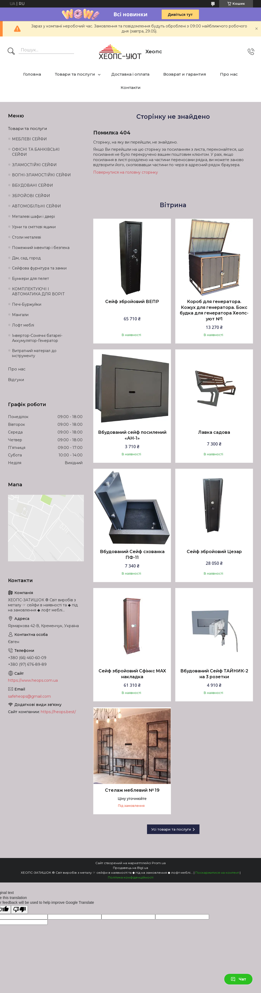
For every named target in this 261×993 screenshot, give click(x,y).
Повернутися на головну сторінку (125, 172)
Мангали (20, 314)
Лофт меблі (23, 325)
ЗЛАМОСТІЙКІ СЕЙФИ (34, 164)
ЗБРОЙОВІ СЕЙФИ (31, 195)
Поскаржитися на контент (217, 873)
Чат (238, 979)
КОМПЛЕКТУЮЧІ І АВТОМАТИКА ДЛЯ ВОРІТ (38, 291)
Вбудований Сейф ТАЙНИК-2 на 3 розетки (214, 673)
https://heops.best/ (58, 711)
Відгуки (16, 379)
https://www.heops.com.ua (33, 680)
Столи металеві (26, 237)
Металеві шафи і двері (33, 216)
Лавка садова (214, 432)
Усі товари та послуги (171, 829)
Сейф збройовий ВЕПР (132, 301)
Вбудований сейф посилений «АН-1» (132, 435)
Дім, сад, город (26, 258)
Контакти (131, 87)
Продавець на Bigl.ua (130, 868)
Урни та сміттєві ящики (34, 226)
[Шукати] (11, 52)
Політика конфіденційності (130, 877)
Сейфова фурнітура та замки (39, 268)
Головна (32, 74)
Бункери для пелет (30, 278)
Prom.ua (159, 863)
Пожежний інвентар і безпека (41, 247)
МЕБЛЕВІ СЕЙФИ (29, 139)
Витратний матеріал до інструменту (34, 353)
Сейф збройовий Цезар (214, 551)
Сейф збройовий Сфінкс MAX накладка (132, 673)
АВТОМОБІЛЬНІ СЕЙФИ (36, 206)
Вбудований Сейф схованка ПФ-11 (132, 554)
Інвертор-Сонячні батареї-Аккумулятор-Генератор (37, 338)
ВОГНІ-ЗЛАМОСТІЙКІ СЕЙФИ (41, 175)
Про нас (229, 74)
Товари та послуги (75, 74)
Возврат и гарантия (184, 74)
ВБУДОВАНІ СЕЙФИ (32, 185)
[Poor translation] (19, 909)
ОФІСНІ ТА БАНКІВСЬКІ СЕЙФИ (36, 152)
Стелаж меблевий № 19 (132, 790)
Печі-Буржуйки (26, 304)
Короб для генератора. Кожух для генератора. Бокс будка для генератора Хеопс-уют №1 (214, 310)
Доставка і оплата (130, 74)
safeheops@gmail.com (29, 696)
